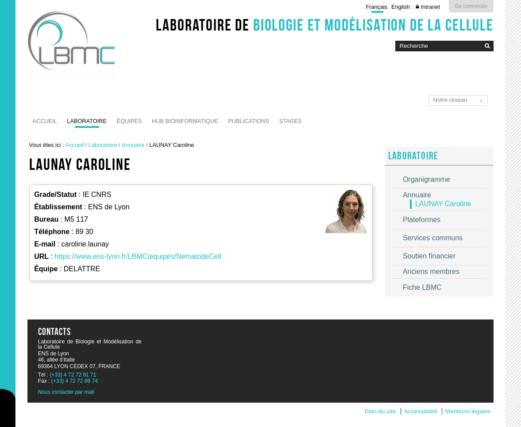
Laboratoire (87, 121)
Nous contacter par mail (66, 392)
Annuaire (133, 145)
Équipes (129, 121)
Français (376, 7)
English (400, 7)
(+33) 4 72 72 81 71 (73, 375)
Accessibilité (420, 411)
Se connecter (471, 6)
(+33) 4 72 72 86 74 (74, 381)
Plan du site (380, 411)
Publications (248, 121)
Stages (290, 121)
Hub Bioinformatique (185, 121)
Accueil (44, 121)
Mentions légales (467, 411)
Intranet (430, 7)
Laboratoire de (325, 25)
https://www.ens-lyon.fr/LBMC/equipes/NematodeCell (137, 256)
